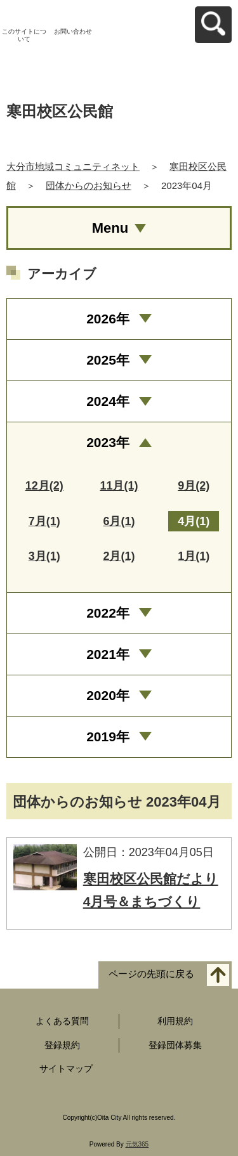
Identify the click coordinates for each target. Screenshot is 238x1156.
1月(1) (193, 556)
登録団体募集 (175, 1045)
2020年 (107, 695)
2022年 (107, 613)
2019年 (107, 736)
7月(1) (44, 521)
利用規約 (175, 1021)
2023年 (107, 442)
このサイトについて (24, 35)
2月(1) (119, 556)
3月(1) (44, 556)
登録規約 (62, 1045)
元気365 (137, 1144)
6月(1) (119, 521)
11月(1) (119, 485)
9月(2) (193, 485)
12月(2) (44, 485)
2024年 (107, 401)
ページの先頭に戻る (151, 973)
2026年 (107, 318)
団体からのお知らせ (88, 185)
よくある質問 (62, 1021)
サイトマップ (66, 1068)
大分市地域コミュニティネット (73, 166)
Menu (110, 228)
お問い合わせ (73, 31)
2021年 (107, 654)
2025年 (107, 360)
